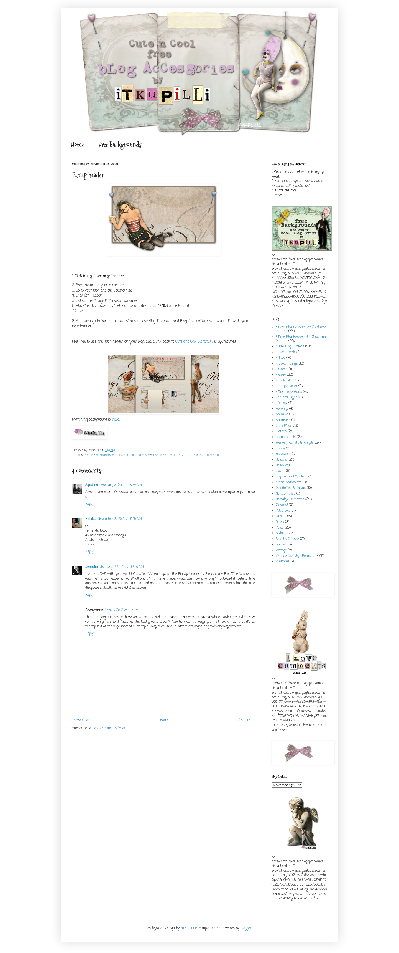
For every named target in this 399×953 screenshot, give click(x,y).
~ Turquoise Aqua (289, 392)
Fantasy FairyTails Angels (295, 442)
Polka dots (283, 510)
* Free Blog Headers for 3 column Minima (301, 339)
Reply (89, 503)
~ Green (282, 369)
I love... (280, 471)
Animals (282, 414)
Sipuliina (91, 485)
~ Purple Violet (286, 386)
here (115, 419)
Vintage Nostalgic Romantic (201, 455)
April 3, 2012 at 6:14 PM (122, 610)
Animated (283, 420)
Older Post (246, 720)
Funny (280, 448)
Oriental (282, 504)
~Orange (282, 408)
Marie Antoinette (288, 482)
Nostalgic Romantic (290, 499)
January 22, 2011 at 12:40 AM (122, 567)
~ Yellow (281, 403)
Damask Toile (286, 437)
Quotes (281, 516)
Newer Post (82, 720)
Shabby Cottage (287, 539)
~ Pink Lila (283, 380)
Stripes (281, 544)
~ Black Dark (285, 352)
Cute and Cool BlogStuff (194, 341)
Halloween (283, 454)
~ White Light (286, 397)
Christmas (284, 425)
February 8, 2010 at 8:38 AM (120, 485)
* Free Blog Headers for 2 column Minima (113, 455)
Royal (279, 527)
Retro (176, 455)
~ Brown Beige (152, 455)
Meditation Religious (291, 488)
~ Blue (280, 357)
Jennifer (91, 567)
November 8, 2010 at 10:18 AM (120, 519)
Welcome (283, 561)
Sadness (282, 533)
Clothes (281, 431)
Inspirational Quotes (291, 476)
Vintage (281, 550)
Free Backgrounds (119, 144)
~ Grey (167, 455)
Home (77, 144)
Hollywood (283, 465)
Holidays (282, 459)
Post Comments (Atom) (110, 728)
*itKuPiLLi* (189, 928)
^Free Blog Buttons (290, 346)
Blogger (246, 928)
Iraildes (90, 519)
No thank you (285, 493)
